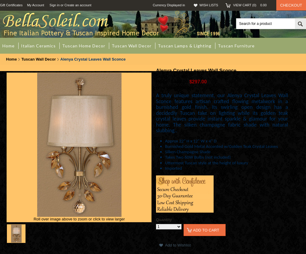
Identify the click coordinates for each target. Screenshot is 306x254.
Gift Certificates (11, 5)
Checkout (291, 5)
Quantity (164, 219)
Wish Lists (209, 5)
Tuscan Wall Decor (38, 59)
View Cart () (251, 5)
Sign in (55, 5)
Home (11, 59)
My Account (35, 5)
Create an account (78, 5)
